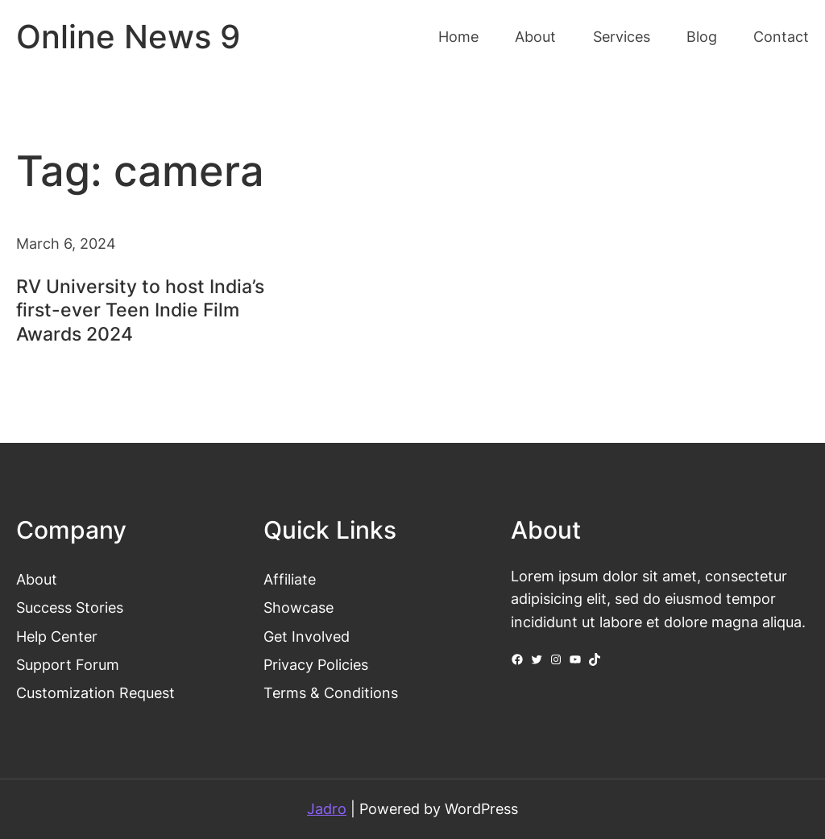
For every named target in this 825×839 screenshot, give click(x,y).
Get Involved (306, 636)
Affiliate (289, 579)
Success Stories (69, 607)
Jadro (326, 808)
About (36, 579)
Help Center (56, 636)
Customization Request (95, 692)
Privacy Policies (315, 664)
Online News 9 (128, 37)
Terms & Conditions (330, 692)
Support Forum (67, 664)
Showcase (298, 607)
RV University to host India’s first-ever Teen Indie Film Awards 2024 (140, 310)
